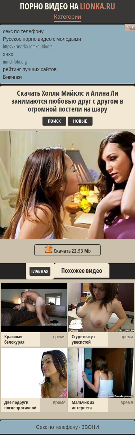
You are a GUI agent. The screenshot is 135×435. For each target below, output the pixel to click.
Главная (40, 271)
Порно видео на (67, 6)
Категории (67, 17)
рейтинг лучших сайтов (30, 69)
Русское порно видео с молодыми (42, 38)
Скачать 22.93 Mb (68, 249)
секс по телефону (23, 31)
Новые (80, 121)
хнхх (8, 54)
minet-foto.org (15, 61)
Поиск (54, 121)
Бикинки (12, 76)
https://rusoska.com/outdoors (27, 46)
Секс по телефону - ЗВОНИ (67, 426)
